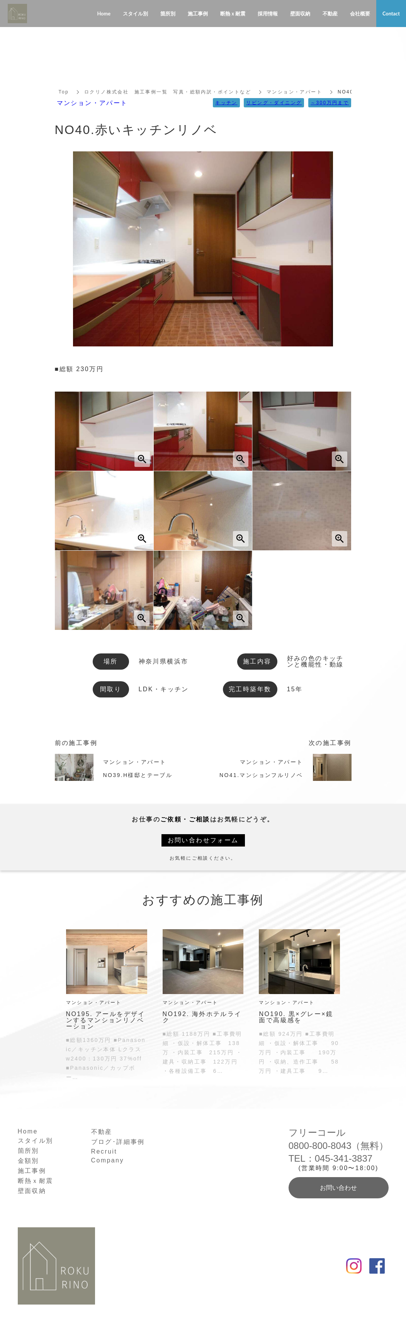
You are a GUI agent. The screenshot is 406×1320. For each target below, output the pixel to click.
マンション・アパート (294, 92)
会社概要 (360, 13)
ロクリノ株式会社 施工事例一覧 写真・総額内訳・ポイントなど (167, 92)
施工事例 (32, 1170)
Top (64, 92)
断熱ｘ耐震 (35, 1180)
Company (107, 1160)
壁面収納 (32, 1191)
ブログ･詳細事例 (118, 1141)
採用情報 (268, 13)
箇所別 (28, 1150)
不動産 (101, 1131)
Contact (391, 13)
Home (28, 1131)
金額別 (28, 1160)
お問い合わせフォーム (203, 840)
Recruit (104, 1151)
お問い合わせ (338, 1187)
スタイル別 (35, 1140)
